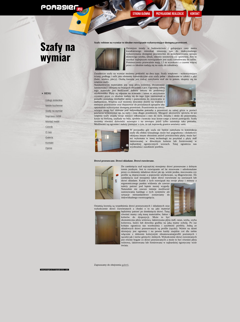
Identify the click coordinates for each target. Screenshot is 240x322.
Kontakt (49, 142)
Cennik (49, 127)
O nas (49, 132)
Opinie (49, 148)
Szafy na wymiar (54, 111)
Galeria (49, 137)
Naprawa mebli (53, 116)
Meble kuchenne (54, 105)
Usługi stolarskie (54, 100)
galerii (125, 264)
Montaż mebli (52, 121)
